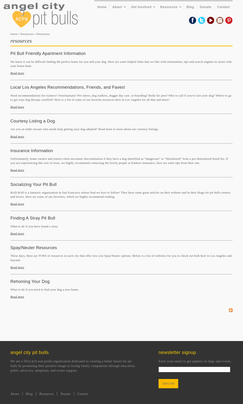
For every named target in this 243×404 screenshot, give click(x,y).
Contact (223, 7)
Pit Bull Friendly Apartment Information (48, 53)
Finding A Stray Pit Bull (32, 218)
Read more (17, 73)
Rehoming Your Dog (30, 281)
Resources (169, 7)
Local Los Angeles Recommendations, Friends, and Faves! (67, 87)
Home (101, 7)
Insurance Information (31, 150)
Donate (205, 7)
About (117, 7)
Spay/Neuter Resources (33, 247)
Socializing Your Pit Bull (33, 184)
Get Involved (141, 7)
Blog (190, 7)
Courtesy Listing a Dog (32, 121)
